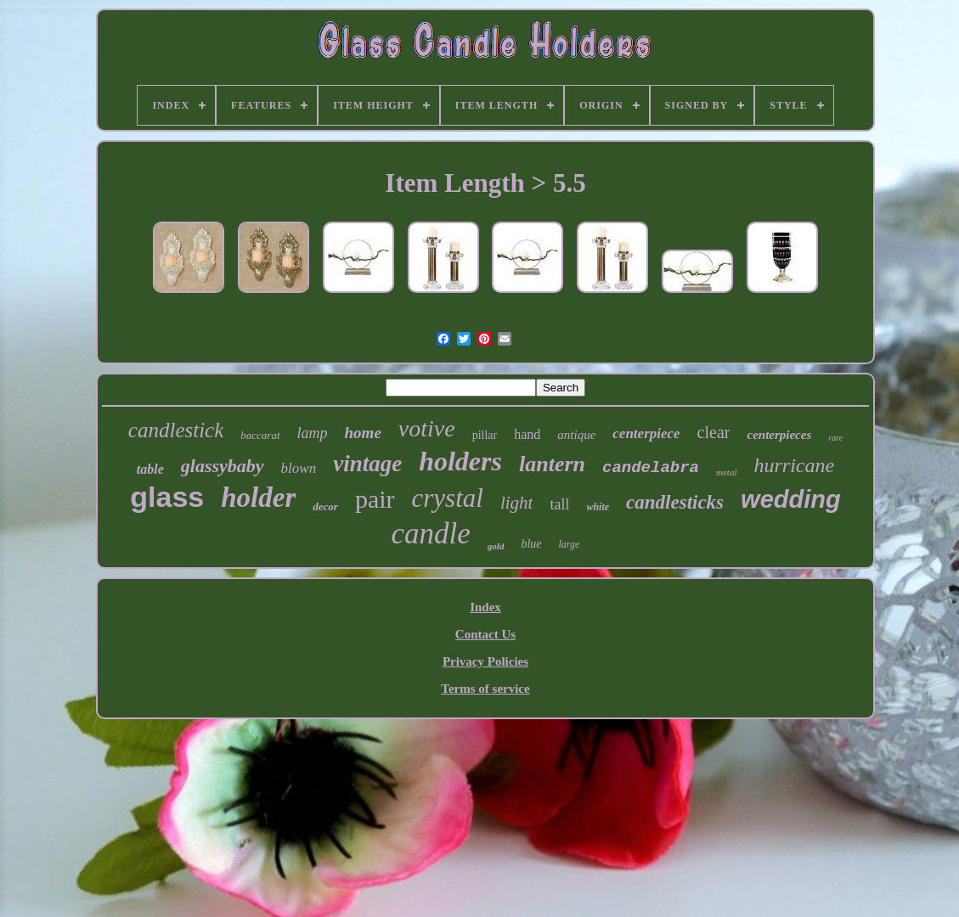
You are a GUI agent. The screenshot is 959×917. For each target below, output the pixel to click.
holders (460, 461)
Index (485, 607)
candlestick (175, 430)
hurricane (793, 465)
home (363, 433)
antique (576, 435)
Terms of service (485, 688)
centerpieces (779, 435)
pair (375, 499)
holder (258, 497)
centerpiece (646, 433)
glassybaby (222, 465)
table (150, 469)
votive (426, 428)
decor (325, 506)
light (516, 502)
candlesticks (675, 502)
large (569, 544)
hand (527, 434)
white (597, 507)
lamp (312, 433)
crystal (447, 498)
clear (714, 432)
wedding (791, 499)
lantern (552, 464)
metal (726, 472)
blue (531, 543)
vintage (367, 463)
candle (431, 533)
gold (496, 546)
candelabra (650, 467)
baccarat (259, 435)
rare (835, 437)
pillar (485, 435)
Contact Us (485, 634)
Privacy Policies (485, 661)
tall (559, 504)
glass (167, 497)
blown (299, 468)
